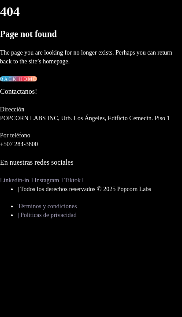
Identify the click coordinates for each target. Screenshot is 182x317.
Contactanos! (18, 91)
